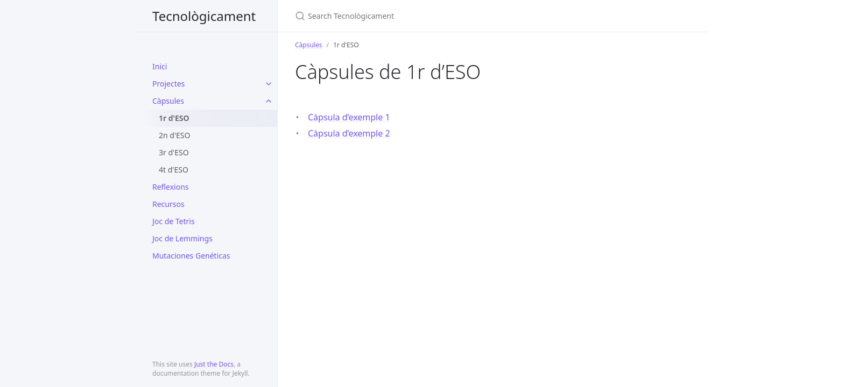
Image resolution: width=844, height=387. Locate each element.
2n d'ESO (174, 135)
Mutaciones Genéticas (191, 255)
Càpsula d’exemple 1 (349, 117)
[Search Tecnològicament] (422, 16)
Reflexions (170, 187)
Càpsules (168, 101)
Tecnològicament (204, 16)
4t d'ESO (173, 169)
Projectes (168, 83)
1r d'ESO (174, 118)
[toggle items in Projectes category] (268, 83)
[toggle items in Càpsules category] (268, 101)
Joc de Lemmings (182, 238)
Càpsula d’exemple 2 (349, 133)
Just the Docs (214, 364)
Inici (159, 66)
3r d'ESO (174, 152)
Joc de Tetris (173, 221)
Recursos (168, 204)
